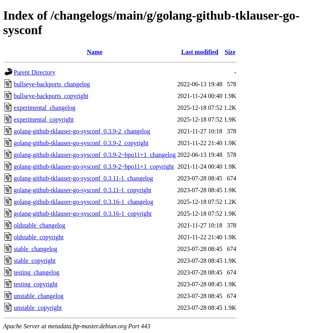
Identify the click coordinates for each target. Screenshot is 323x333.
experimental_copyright (44, 119)
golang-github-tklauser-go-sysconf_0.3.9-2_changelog (82, 131)
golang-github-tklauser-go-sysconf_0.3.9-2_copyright (81, 143)
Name (95, 52)
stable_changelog (35, 249)
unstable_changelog (39, 296)
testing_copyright (36, 284)
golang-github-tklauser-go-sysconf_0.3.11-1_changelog (83, 178)
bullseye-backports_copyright (51, 96)
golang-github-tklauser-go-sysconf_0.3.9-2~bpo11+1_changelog (95, 154)
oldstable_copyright (39, 237)
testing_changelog (36, 272)
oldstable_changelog (39, 225)
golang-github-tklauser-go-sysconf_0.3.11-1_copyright (82, 190)
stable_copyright (35, 260)
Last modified (199, 52)
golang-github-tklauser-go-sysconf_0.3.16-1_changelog (83, 201)
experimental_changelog (44, 107)
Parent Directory (34, 72)
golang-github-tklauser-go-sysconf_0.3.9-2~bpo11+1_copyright (94, 166)
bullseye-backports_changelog (52, 84)
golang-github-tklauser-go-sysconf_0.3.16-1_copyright (83, 213)
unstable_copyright (38, 307)
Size (230, 52)
